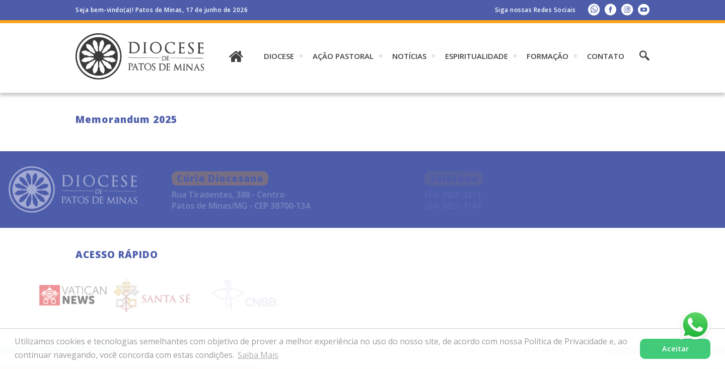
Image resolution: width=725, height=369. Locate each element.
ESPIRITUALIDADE (476, 56)
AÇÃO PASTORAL (343, 56)
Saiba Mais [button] (258, 354)
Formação (547, 56)
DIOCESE (279, 56)
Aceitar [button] (675, 348)
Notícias (409, 56)
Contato (605, 56)
